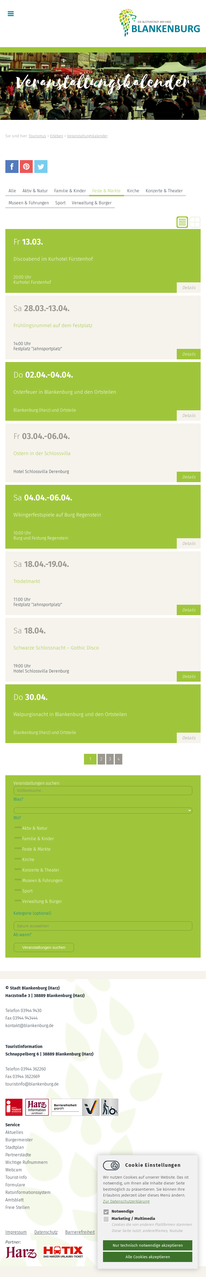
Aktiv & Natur (35, 190)
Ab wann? (22, 934)
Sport (60, 202)
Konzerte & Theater (164, 190)
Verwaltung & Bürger (92, 202)
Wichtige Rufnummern (26, 1162)
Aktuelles (14, 1132)
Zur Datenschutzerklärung (126, 1201)
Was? (18, 799)
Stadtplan (14, 1147)
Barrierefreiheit (80, 1232)
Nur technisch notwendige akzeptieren (148, 1245)
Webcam (13, 1169)
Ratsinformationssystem (28, 1192)
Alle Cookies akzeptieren (148, 1256)
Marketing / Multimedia (129, 1218)
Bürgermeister (19, 1139)
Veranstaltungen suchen (43, 947)
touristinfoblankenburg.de (32, 1084)
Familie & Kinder (70, 190)
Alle (12, 190)
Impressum (16, 1232)
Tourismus (37, 136)
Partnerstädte (18, 1154)
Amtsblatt (14, 1199)
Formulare (15, 1184)
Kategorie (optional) (32, 913)
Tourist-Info (16, 1177)
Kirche (133, 190)
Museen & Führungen (29, 202)
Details (188, 287)
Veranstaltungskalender (87, 136)
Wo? (17, 817)
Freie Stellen (17, 1207)
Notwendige (118, 1211)
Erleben (56, 136)
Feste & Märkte (106, 190)
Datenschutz (46, 1232)
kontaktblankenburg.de (29, 1025)
